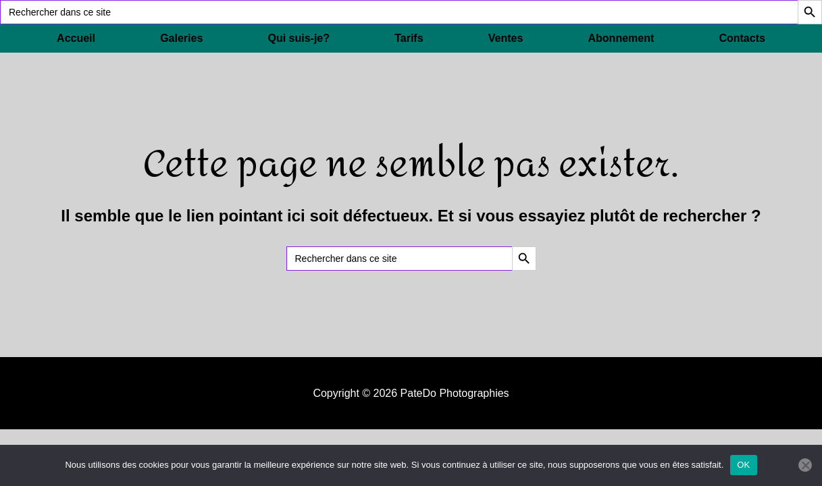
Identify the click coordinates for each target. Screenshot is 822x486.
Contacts (742, 38)
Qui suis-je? (298, 38)
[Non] (805, 465)
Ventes (505, 38)
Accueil (76, 38)
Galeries (181, 38)
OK (743, 465)
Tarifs (408, 38)
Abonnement (621, 38)
